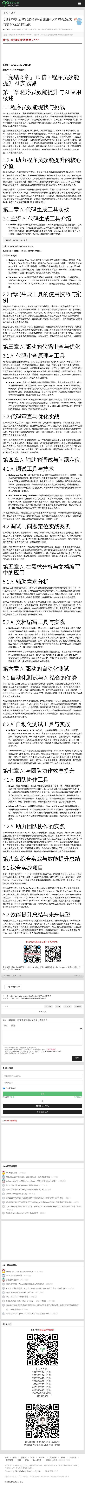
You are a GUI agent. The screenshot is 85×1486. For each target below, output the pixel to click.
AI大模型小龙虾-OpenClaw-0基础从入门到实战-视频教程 (27, 1314)
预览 (13, 1026)
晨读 (32, 1458)
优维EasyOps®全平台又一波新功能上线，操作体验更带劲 (28, 1177)
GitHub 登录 (42, 1106)
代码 (48, 1006)
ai (58, 1006)
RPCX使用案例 (11, 1173)
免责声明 (72, 1458)
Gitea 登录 (42, 1112)
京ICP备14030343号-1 (14, 1482)
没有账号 (41, 1020)
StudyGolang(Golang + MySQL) (28, 1471)
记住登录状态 (9, 1088)
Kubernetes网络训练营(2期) (17, 1194)
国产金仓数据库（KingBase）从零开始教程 (22, 1185)
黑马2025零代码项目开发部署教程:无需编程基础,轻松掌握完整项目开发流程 (34, 1198)
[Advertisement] (22, 1142)
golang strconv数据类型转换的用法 (19, 1271)
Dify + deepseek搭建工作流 (17, 1297)
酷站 (27, 1460)
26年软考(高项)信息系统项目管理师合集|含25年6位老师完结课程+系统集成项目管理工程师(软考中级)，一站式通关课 (43, 1307)
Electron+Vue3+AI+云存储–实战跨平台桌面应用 (30, 996)
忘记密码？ (78, 1097)
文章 (13, 12)
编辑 (5, 1026)
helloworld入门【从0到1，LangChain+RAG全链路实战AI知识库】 (31, 1181)
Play (63, 1458)
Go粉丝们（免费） (52, 1445)
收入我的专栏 (13, 987)
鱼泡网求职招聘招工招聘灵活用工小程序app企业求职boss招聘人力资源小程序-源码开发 (39, 1202)
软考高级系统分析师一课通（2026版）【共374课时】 (26, 1301)
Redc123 (6, 30)
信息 (78, 1006)
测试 (67, 1006)
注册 (13, 1097)
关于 (6, 1458)
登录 (26, 1020)
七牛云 (55, 1471)
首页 (5, 12)
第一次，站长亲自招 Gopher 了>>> (21, 40)
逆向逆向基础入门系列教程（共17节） (20, 1293)
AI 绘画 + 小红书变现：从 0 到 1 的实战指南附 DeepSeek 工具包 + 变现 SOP (36, 1288)
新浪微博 (53, 1458)
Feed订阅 (37, 1460)
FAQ (14, 1458)
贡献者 (23, 1458)
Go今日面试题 (11, 1121)
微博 (14, 975)
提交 (77, 1058)
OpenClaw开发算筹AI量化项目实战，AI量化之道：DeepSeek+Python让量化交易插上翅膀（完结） (44, 1206)
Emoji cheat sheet (53, 1051)
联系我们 (9, 1460)
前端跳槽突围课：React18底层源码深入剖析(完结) (25, 1284)
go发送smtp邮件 (12, 1280)
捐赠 (19, 1460)
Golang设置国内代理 (14, 1276)
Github (42, 1458)
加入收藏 (6, 975)
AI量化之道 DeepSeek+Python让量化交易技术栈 (25, 1190)
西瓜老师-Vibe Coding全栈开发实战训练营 (22, 1213)
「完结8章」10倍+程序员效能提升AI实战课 (28, 998)
